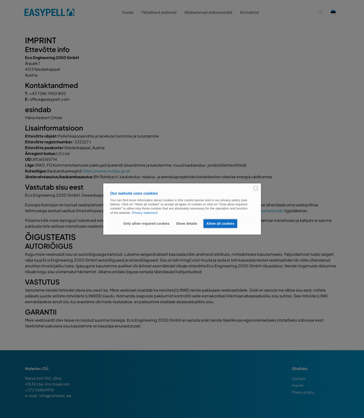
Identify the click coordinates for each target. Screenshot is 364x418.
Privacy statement (145, 213)
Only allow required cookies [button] (146, 223)
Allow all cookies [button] (220, 223)
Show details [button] (186, 223)
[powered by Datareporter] (255, 191)
